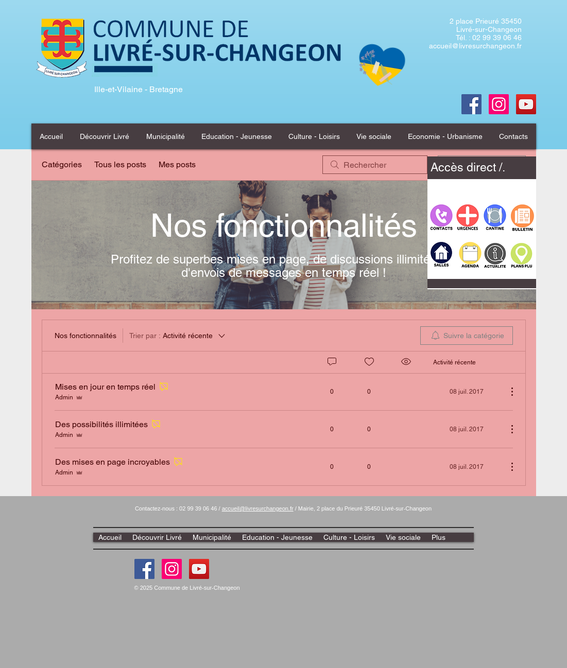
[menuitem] (466, 335)
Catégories (62, 164)
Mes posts (177, 164)
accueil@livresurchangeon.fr (475, 46)
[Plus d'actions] (507, 391)
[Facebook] (471, 104)
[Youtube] (526, 104)
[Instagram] (172, 569)
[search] (374, 164)
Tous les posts (120, 164)
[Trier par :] (178, 335)
